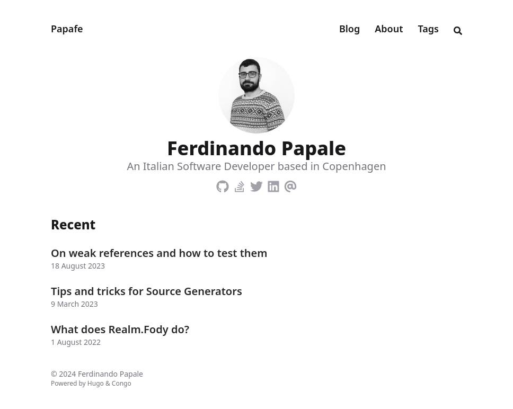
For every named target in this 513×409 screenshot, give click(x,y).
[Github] (222, 184)
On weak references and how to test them (159, 253)
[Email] (290, 184)
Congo (121, 383)
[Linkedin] (273, 184)
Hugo (95, 383)
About (389, 28)
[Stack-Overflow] (239, 184)
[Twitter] (256, 184)
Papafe (67, 28)
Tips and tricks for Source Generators (146, 291)
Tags (428, 28)
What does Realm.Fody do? (120, 329)
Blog (349, 28)
